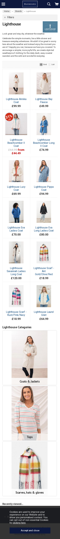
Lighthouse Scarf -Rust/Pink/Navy (16, 313)
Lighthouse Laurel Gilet (44, 313)
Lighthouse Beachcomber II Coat (16, 142)
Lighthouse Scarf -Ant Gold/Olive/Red (43, 271)
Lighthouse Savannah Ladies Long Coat (16, 271)
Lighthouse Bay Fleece (43, 101)
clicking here (19, 522)
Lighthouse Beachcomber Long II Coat (44, 142)
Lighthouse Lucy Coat (16, 188)
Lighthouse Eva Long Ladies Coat (44, 229)
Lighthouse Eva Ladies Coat (16, 229)
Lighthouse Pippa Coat (44, 188)
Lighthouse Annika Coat (16, 101)
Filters (10, 17)
